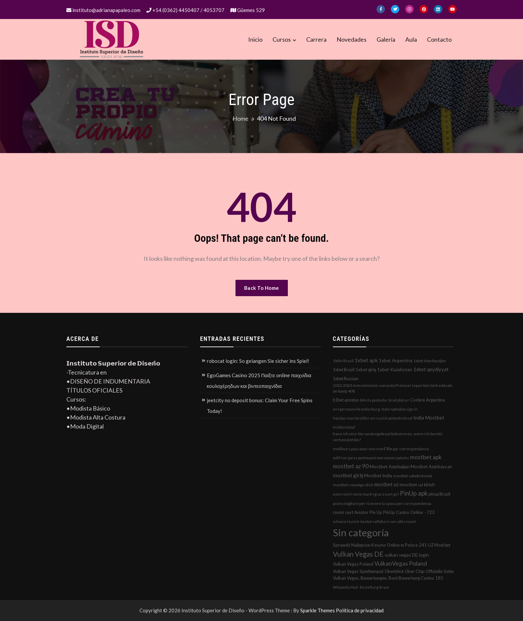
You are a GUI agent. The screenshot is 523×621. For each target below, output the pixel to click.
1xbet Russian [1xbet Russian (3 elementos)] (346, 378)
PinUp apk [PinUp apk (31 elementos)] (414, 493)
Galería (386, 39)
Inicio (255, 39)
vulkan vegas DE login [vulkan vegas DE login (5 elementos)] (407, 555)
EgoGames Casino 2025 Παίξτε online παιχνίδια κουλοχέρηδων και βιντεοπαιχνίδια (259, 380)
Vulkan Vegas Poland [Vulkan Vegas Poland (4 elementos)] (353, 564)
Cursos (282, 39)
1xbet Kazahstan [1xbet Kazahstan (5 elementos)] (394, 369)
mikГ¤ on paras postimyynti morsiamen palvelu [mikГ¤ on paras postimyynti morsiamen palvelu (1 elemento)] (371, 458)
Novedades (352, 39)
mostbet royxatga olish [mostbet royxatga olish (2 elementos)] (353, 484)
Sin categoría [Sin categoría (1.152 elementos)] (361, 532)
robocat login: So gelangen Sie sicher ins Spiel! (258, 361)
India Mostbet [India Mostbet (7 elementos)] (428, 418)
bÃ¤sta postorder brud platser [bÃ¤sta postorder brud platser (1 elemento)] (384, 400)
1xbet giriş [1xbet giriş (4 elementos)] (366, 369)
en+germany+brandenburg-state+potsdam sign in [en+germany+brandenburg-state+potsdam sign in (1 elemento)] (375, 409)
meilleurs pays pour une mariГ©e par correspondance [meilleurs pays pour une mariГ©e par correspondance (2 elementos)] (381, 448)
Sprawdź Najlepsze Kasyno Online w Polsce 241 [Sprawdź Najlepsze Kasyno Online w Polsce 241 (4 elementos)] (380, 545)
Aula (411, 39)
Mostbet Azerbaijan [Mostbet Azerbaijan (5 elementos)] (390, 466)
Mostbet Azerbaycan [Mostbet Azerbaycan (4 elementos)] (431, 466)
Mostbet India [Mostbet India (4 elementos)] (378, 475)
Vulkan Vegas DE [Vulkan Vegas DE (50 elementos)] (358, 554)
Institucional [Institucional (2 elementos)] (344, 427)
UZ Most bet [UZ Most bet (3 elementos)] (439, 545)
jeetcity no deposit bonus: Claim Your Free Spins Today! (260, 405)
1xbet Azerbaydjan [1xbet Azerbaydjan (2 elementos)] (429, 360)
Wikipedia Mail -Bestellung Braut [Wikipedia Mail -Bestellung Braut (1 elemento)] (361, 587)
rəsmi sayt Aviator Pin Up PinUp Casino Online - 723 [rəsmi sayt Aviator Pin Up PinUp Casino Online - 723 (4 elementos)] (384, 512)
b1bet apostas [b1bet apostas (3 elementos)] (346, 400)
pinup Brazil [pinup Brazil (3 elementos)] (439, 494)
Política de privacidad (360, 610)
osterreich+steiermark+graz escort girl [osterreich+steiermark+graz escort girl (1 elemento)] (366, 494)
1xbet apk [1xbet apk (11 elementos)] (366, 360)
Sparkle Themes (317, 610)
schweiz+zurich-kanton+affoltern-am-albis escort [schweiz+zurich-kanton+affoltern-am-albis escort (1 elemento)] (374, 521)
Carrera (316, 39)
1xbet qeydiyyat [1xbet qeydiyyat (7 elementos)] (431, 369)
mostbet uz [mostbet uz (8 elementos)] (386, 484)
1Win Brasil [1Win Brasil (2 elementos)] (343, 360)
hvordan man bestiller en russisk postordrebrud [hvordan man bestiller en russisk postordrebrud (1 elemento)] (372, 418)
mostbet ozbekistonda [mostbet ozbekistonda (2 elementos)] (412, 475)
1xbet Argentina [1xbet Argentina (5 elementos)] (395, 360)
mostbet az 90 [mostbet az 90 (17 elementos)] (351, 466)
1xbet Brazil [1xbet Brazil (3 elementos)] (344, 369)
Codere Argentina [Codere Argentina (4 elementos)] (427, 400)
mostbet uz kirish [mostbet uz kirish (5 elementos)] (417, 484)
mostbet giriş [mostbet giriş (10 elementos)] (348, 475)
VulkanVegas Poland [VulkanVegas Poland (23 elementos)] (400, 563)
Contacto (439, 39)
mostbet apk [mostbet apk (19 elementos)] (426, 457)
